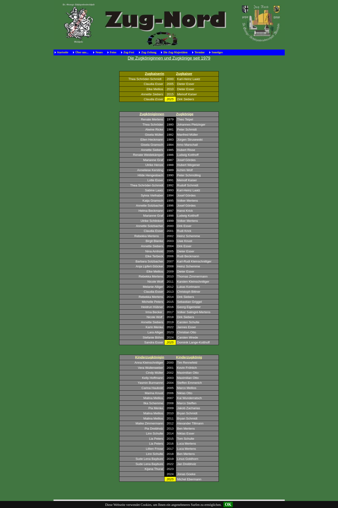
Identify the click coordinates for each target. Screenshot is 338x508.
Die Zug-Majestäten (175, 52)
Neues (99, 52)
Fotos (113, 52)
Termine (200, 52)
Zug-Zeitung (149, 52)
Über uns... (81, 52)
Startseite (63, 52)
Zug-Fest (128, 52)
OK (228, 504)
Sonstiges (217, 52)
